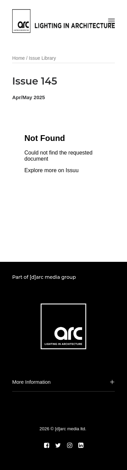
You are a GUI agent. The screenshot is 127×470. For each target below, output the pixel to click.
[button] (111, 21)
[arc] (63, 21)
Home (18, 58)
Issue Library (42, 58)
